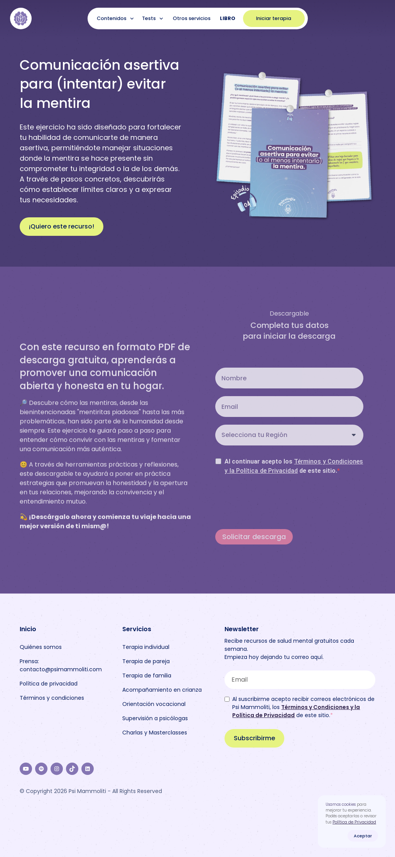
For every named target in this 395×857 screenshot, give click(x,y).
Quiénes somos (41, 647)
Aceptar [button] (363, 836)
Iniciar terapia (273, 18)
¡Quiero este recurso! (61, 226)
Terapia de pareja (146, 661)
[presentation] (274, 502)
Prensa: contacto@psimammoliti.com (61, 665)
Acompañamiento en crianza (162, 690)
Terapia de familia (146, 675)
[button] (116, 18)
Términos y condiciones (52, 698)
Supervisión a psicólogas (155, 718)
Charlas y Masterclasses (154, 732)
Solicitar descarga (254, 536)
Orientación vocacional (154, 704)
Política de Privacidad (354, 822)
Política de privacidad (49, 683)
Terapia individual (145, 647)
